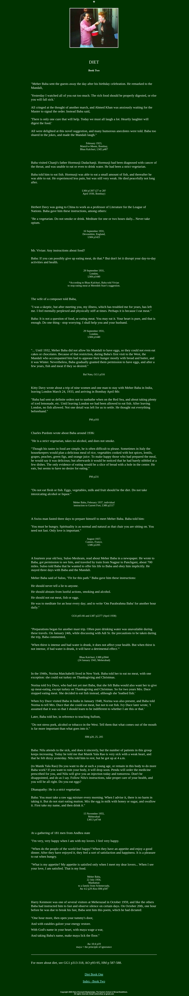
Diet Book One (94, 974)
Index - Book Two (94, 981)
